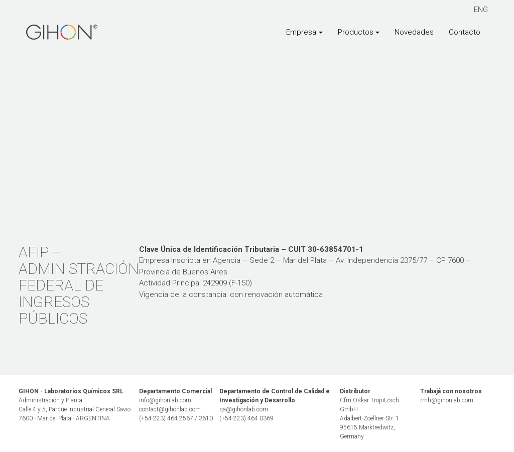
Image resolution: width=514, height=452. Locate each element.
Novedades (414, 32)
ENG (481, 9)
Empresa (301, 32)
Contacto (464, 32)
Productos (355, 32)
